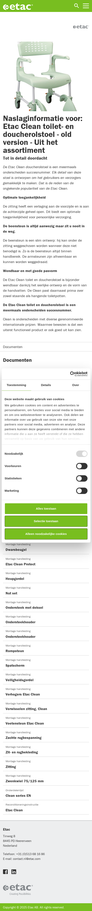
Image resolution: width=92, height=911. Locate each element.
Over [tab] (75, 385)
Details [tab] (46, 385)
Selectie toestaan (46, 521)
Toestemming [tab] (16, 385)
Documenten (13, 346)
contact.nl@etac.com (26, 859)
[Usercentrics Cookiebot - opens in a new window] (69, 373)
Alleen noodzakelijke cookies (46, 533)
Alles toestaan (46, 508)
